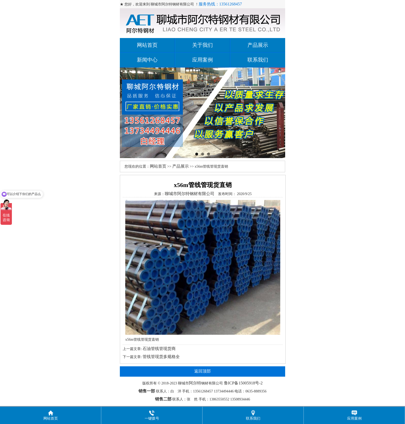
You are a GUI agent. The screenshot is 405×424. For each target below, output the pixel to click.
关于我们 (202, 45)
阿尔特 (195, 383)
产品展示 (257, 45)
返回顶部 (202, 371)
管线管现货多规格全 (161, 356)
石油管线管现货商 (159, 348)
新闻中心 (147, 60)
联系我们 (257, 60)
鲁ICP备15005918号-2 (243, 383)
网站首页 (147, 45)
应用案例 (202, 60)
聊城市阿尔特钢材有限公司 (189, 193)
